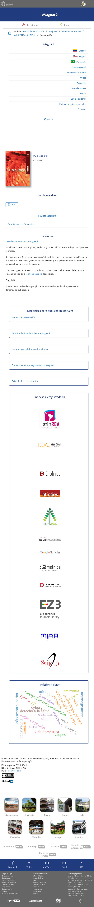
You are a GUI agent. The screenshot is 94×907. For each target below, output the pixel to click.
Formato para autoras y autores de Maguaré (33, 365)
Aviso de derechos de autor (25, 381)
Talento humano (7, 876)
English (79, 56)
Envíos (83, 93)
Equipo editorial (78, 99)
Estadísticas (13, 224)
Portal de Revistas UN (33, 31)
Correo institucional (40, 874)
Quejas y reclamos (39, 882)
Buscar (49, 119)
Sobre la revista (78, 88)
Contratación (6, 878)
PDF (13, 204)
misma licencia (35, 274)
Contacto (82, 109)
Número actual (79, 67)
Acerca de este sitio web (76, 893)
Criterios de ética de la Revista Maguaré (31, 333)
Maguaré (50, 15)
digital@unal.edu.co (74, 891)
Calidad (4, 891)
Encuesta (36, 887)
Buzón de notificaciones (10, 893)
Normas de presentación (23, 317)
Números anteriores (71, 31)
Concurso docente (8, 885)
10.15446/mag (13, 771)
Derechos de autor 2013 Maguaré (22, 241)
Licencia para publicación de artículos (30, 349)
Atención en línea (39, 885)
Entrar (67, 25)
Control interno (7, 889)
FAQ (34, 880)
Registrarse (32, 25)
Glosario (36, 893)
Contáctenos (37, 889)
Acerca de (81, 83)
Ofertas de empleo (8, 880)
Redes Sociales (38, 878)
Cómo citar (29, 224)
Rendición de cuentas (9, 882)
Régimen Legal (7, 874)
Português (78, 61)
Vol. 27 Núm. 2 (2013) (24, 35)
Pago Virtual (6, 887)
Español (79, 50)
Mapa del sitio (38, 876)
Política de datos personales (72, 104)
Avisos (83, 78)
